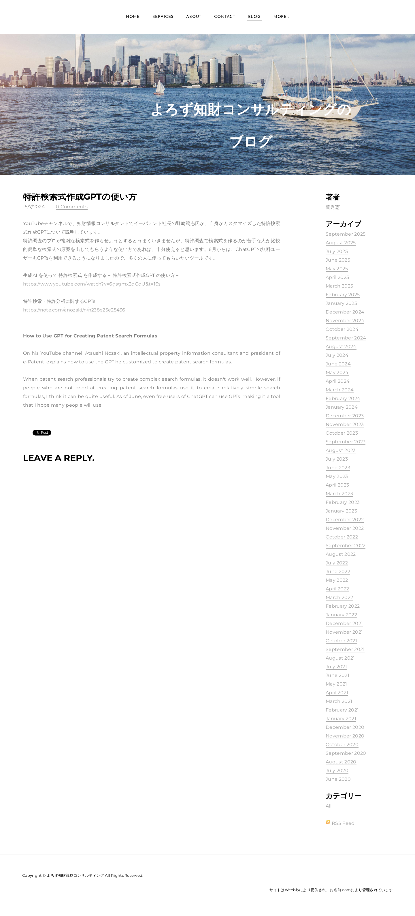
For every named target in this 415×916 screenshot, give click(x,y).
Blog (254, 17)
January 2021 (341, 718)
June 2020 (338, 779)
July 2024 (337, 355)
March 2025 (339, 286)
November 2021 (344, 632)
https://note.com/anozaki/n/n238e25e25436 (74, 310)
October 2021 (341, 640)
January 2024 (342, 407)
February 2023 (343, 502)
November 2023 (345, 424)
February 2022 (343, 606)
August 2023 (341, 450)
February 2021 (342, 710)
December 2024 (345, 312)
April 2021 (337, 692)
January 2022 (341, 614)
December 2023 (345, 415)
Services (162, 17)
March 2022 (339, 597)
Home (133, 17)
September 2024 (346, 338)
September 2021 (345, 649)
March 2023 (339, 493)
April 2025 (337, 277)
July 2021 (336, 666)
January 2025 (341, 303)
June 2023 (338, 467)
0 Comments (72, 206)
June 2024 (338, 364)
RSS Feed (343, 823)
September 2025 (345, 234)
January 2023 (341, 511)
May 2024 (337, 372)
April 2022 (337, 589)
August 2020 (341, 762)
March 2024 (340, 390)
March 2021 (339, 701)
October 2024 (342, 329)
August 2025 (341, 242)
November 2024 (345, 320)
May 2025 (337, 268)
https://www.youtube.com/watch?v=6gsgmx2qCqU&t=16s (92, 284)
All (328, 806)
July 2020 (337, 770)
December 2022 (345, 519)
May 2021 (336, 684)
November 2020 (345, 736)
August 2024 (341, 346)
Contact (224, 17)
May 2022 (337, 580)
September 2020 (346, 753)
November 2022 (345, 528)
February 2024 (343, 398)
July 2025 (337, 251)
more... (281, 17)
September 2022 (345, 545)
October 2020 (342, 744)
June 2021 (337, 675)
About (193, 17)
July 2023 (337, 459)
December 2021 (344, 623)
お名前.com (340, 889)
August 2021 (340, 658)
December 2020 (345, 727)
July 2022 (337, 563)
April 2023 (337, 485)
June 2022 (338, 571)
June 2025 (338, 260)
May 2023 (337, 476)
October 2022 (342, 537)
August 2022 (341, 554)
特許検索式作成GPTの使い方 (80, 196)
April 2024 (338, 381)
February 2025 (343, 294)
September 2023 (345, 441)
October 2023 (342, 433)
